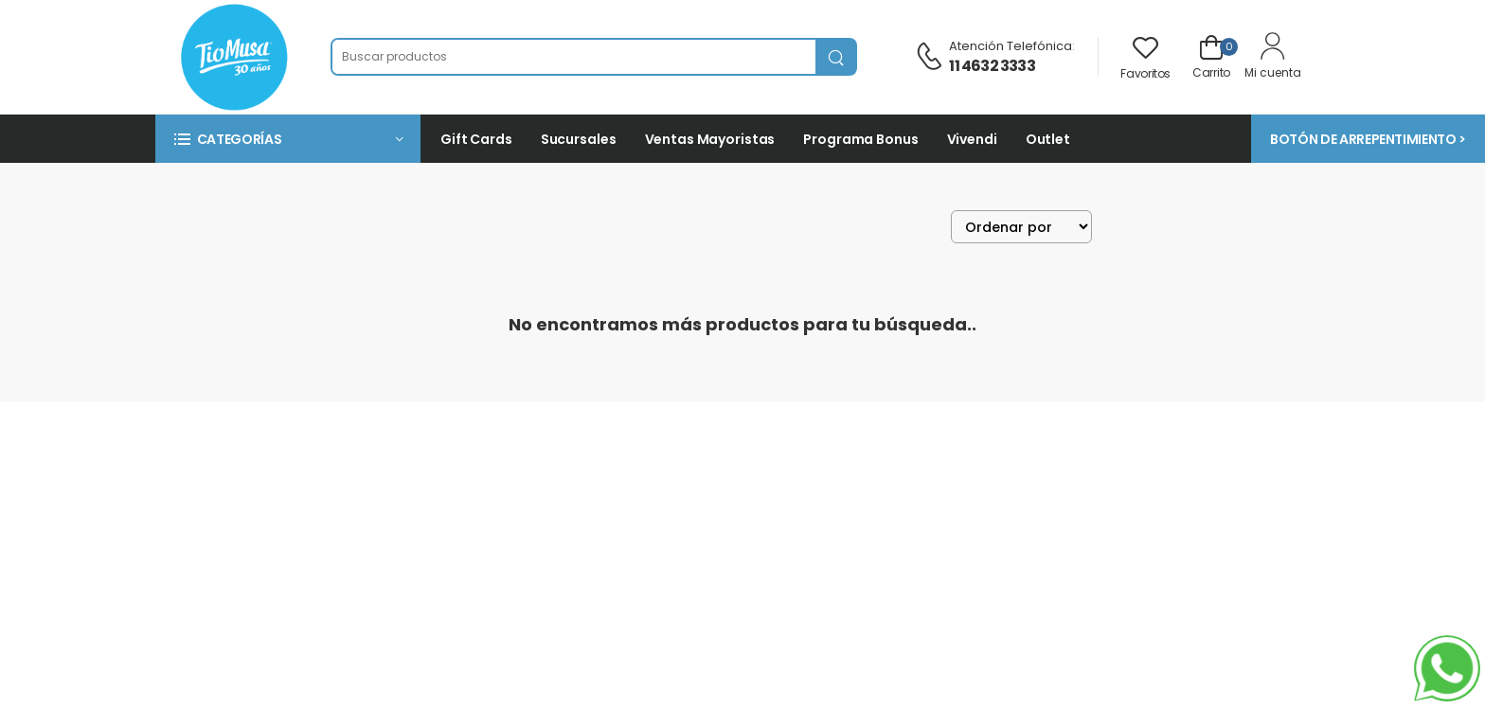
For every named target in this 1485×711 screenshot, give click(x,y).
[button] (287, 139)
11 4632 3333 (991, 66)
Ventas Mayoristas (710, 139)
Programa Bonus (860, 139)
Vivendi (972, 139)
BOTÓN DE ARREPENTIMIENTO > (1368, 139)
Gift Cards (476, 139)
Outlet (1048, 139)
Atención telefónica (1010, 46)
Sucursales (579, 139)
